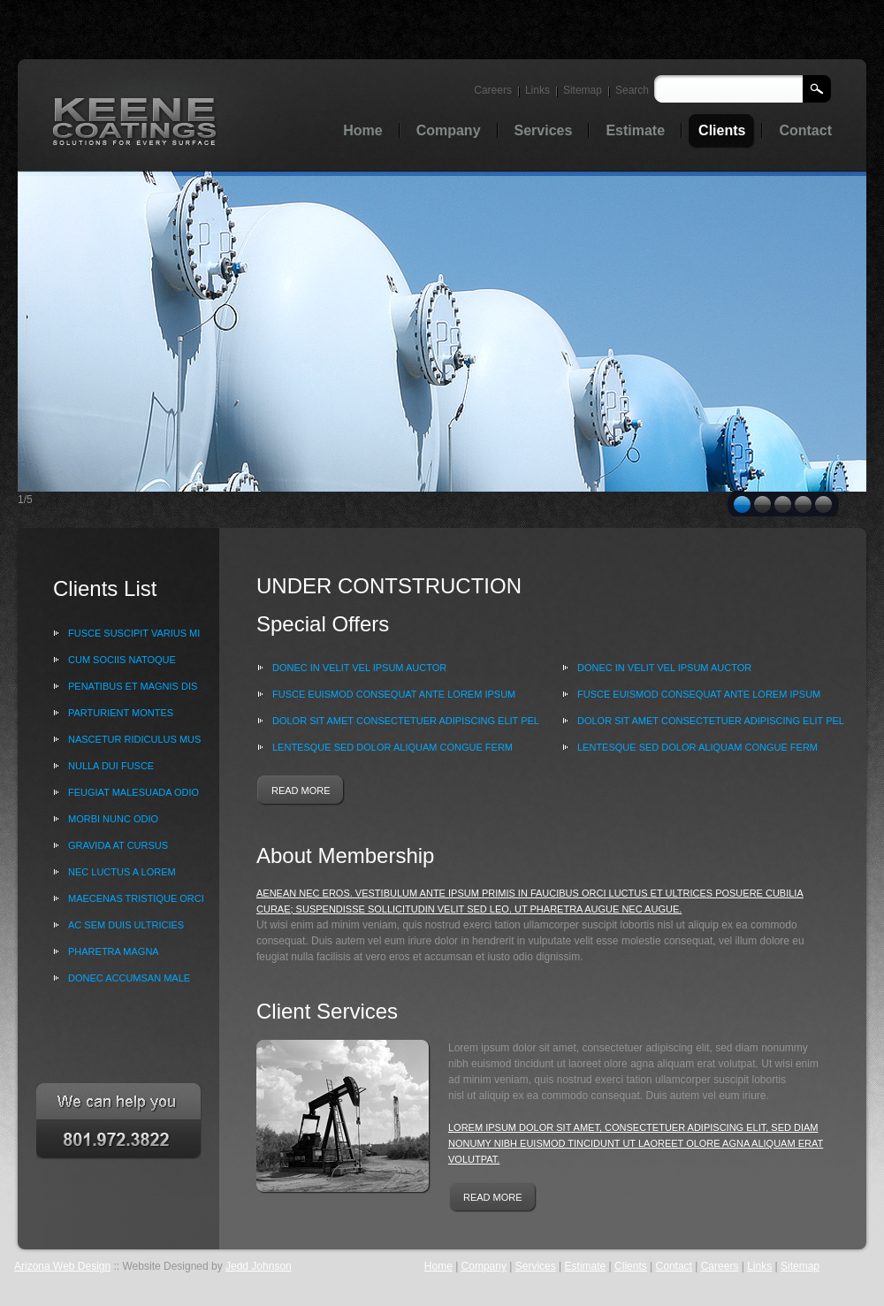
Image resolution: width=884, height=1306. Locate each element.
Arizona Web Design (62, 1266)
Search (632, 90)
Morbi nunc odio (113, 818)
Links (537, 90)
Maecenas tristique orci (136, 898)
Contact (674, 1266)
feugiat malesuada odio (133, 792)
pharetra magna (113, 951)
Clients (630, 1266)
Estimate (585, 1266)
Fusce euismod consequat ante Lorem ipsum (393, 694)
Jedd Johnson (258, 1266)
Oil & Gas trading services (135, 120)
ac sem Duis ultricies (126, 925)
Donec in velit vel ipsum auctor (359, 667)
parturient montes (120, 712)
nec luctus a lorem (122, 872)
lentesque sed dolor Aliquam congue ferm (392, 747)
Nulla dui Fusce (111, 765)
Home (438, 1266)
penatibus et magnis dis (132, 686)
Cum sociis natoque (122, 659)
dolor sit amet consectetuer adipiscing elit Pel (405, 720)
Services (535, 1266)
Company (484, 1266)
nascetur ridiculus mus (134, 739)
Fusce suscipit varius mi (134, 633)
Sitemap (582, 90)
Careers (493, 90)
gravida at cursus (118, 845)
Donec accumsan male (129, 978)
